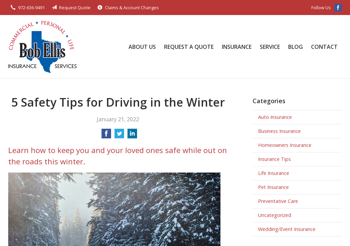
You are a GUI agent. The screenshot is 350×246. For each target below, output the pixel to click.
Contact (324, 47)
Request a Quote (189, 47)
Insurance (237, 47)
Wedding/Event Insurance (286, 229)
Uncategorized (274, 215)
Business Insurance (279, 131)
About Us (142, 47)
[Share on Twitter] (119, 135)
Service (270, 47)
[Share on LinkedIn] (132, 135)
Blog (295, 47)
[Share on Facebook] (106, 135)
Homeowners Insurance (284, 145)
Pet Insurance (273, 187)
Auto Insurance (275, 117)
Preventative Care (278, 201)
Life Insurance (273, 173)
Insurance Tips (274, 159)
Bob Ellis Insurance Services (42, 46)
